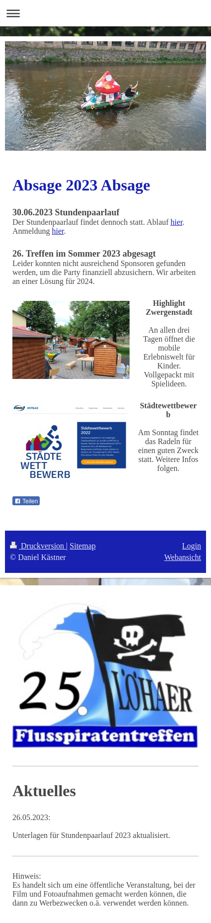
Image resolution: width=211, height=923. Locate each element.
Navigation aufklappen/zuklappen (105, 13)
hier (177, 222)
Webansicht (182, 557)
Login (191, 546)
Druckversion (38, 546)
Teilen (26, 501)
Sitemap (82, 546)
